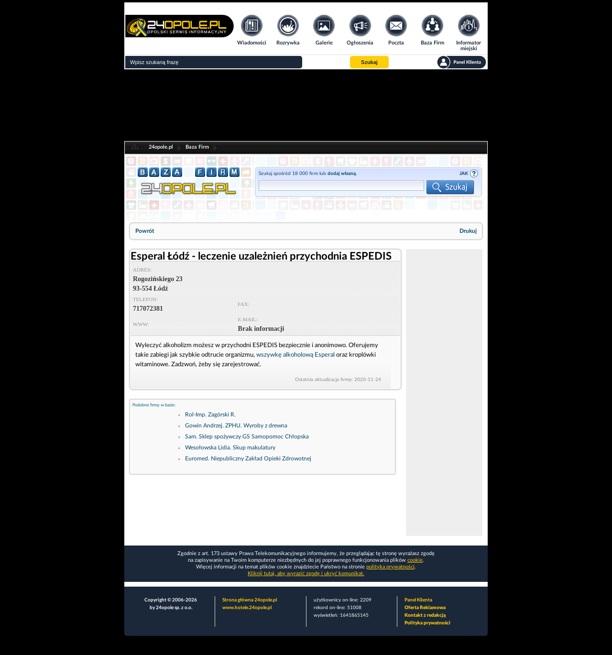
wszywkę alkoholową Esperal (295, 355)
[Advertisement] (444, 392)
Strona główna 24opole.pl (249, 600)
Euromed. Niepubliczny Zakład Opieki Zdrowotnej (248, 458)
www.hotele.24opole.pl (247, 607)
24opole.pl (161, 147)
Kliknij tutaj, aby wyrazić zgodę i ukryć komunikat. (306, 573)
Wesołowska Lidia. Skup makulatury (230, 447)
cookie (415, 560)
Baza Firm (197, 147)
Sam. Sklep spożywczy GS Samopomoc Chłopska (247, 436)
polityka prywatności (390, 566)
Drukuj (468, 231)
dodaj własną (342, 173)
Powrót (144, 231)
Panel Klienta (418, 600)
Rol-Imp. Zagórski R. (210, 414)
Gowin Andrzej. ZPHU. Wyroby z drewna (236, 425)
